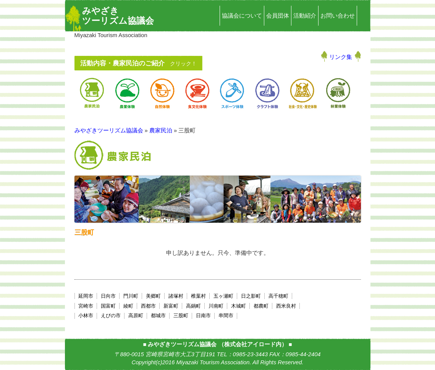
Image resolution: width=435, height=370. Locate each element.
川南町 (216, 306)
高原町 (135, 315)
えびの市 (111, 315)
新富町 (170, 306)
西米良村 (286, 306)
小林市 (85, 315)
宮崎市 (85, 306)
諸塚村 (175, 296)
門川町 (130, 296)
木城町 (238, 306)
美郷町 (153, 296)
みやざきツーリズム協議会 (118, 16)
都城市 (158, 315)
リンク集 (340, 57)
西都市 (148, 306)
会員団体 (277, 16)
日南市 (203, 315)
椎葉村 (198, 296)
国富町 (108, 306)
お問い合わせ (337, 16)
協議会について (242, 16)
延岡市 (85, 296)
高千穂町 (278, 296)
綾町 (128, 306)
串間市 (225, 315)
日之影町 (251, 296)
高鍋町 (193, 306)
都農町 (261, 306)
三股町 (180, 315)
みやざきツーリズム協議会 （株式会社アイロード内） (217, 344)
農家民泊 (160, 130)
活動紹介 (304, 16)
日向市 (108, 296)
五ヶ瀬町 (223, 296)
